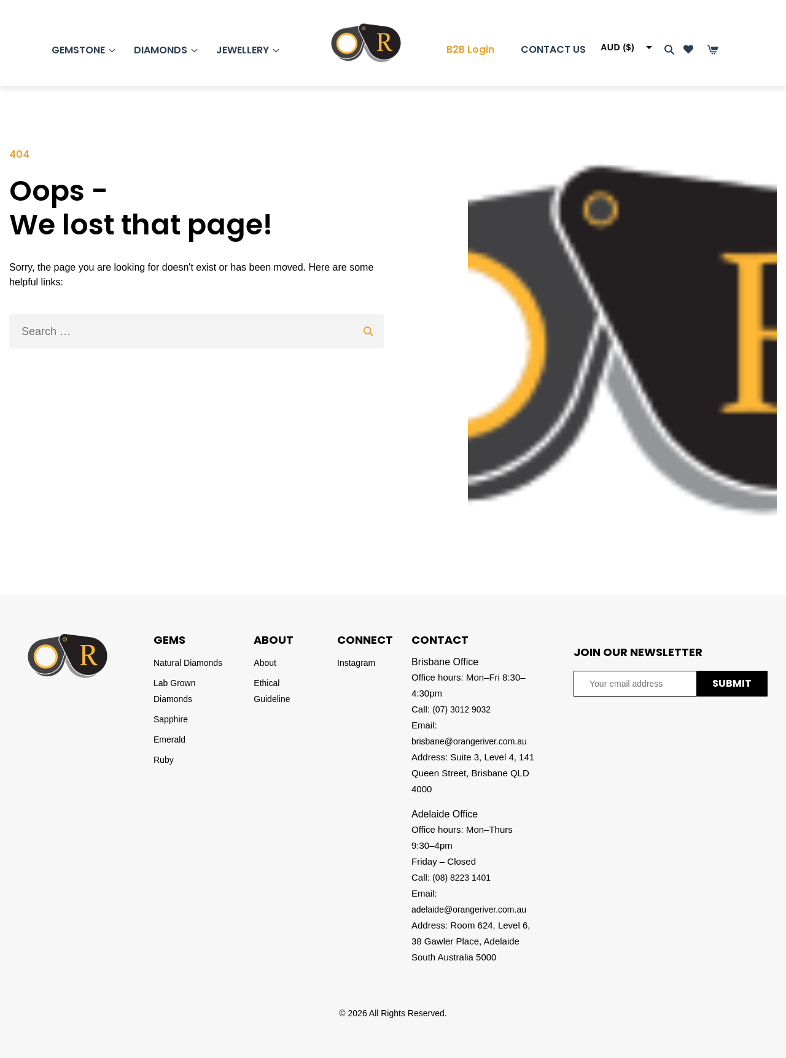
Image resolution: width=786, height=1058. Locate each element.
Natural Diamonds (188, 663)
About (265, 663)
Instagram (356, 663)
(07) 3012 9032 (461, 709)
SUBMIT (732, 683)
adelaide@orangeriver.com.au (468, 909)
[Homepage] (353, 42)
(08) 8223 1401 (461, 877)
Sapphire (171, 719)
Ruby (164, 760)
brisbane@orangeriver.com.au (469, 741)
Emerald (169, 739)
